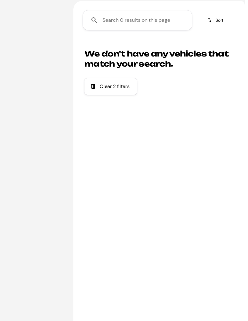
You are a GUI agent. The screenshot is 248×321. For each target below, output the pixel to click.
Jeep (221, 47)
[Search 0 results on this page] (137, 79)
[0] (20, 138)
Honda (161, 47)
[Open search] (168, 21)
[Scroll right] (238, 47)
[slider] (12, 105)
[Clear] (45, 181)
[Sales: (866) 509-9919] (214, 5)
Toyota (192, 47)
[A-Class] (17, 65)
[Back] (50, 44)
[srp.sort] (215, 79)
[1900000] (53, 138)
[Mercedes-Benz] (24, 56)
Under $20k (124, 47)
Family (87, 47)
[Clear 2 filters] (110, 145)
